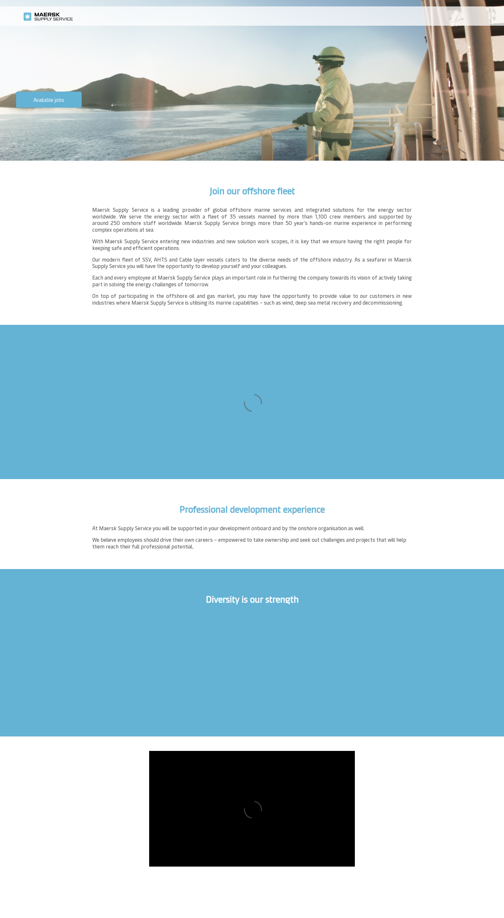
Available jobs (48, 99)
